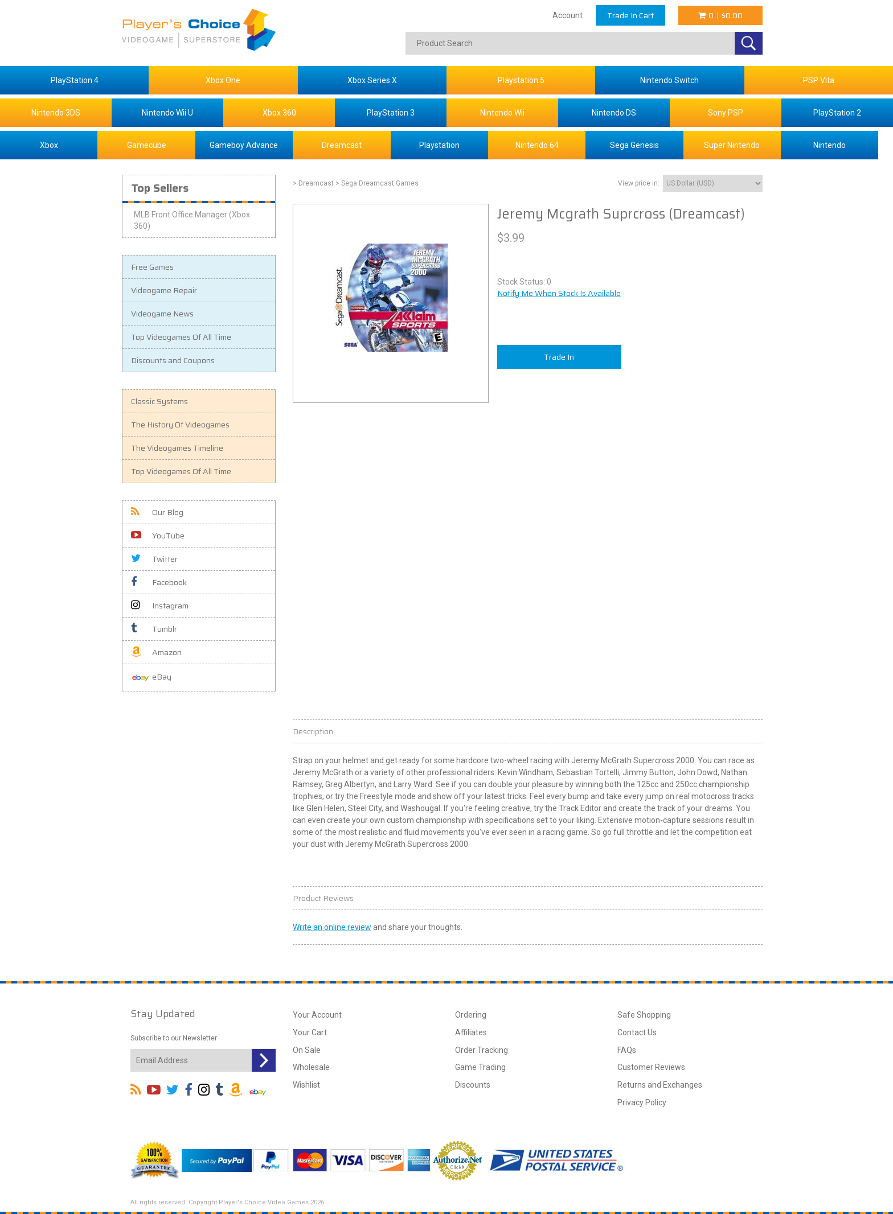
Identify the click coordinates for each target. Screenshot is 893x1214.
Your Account (317, 1014)
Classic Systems (159, 401)
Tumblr (154, 629)
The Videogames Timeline (177, 448)
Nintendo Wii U (167, 112)
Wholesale (311, 1067)
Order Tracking (481, 1050)
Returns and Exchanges (659, 1084)
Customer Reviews (651, 1067)
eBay (151, 677)
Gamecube (146, 145)
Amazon (156, 652)
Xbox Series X (372, 80)
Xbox (49, 145)
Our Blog (157, 512)
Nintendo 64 (537, 145)
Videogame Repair (164, 290)
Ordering (470, 1014)
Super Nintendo (732, 145)
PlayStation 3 (391, 112)
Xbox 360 (279, 112)
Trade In (559, 357)
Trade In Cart (630, 15)
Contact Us (637, 1032)
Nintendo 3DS (55, 112)
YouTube (158, 535)
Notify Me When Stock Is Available (559, 293)
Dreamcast (342, 145)
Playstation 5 (521, 80)
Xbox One (223, 80)
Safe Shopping (644, 1014)
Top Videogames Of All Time (181, 337)
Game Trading (480, 1067)
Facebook (159, 582)
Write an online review (332, 927)
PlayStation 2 (837, 112)
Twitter (154, 559)
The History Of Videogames (180, 424)
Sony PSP (725, 112)
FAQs (626, 1050)
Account (567, 15)
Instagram (160, 605)
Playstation (439, 145)
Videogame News (162, 313)
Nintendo (829, 145)
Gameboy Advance (244, 145)
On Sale (307, 1050)
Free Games (152, 267)
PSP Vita (818, 80)
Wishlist (306, 1084)
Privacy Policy (641, 1102)
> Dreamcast (313, 183)
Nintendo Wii (502, 112)
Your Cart (310, 1032)
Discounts (472, 1084)
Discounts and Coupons (173, 360)
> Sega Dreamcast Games (377, 183)
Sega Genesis (634, 145)
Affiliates (471, 1032)
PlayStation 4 (75, 80)
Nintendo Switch (669, 80)
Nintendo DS (614, 112)
